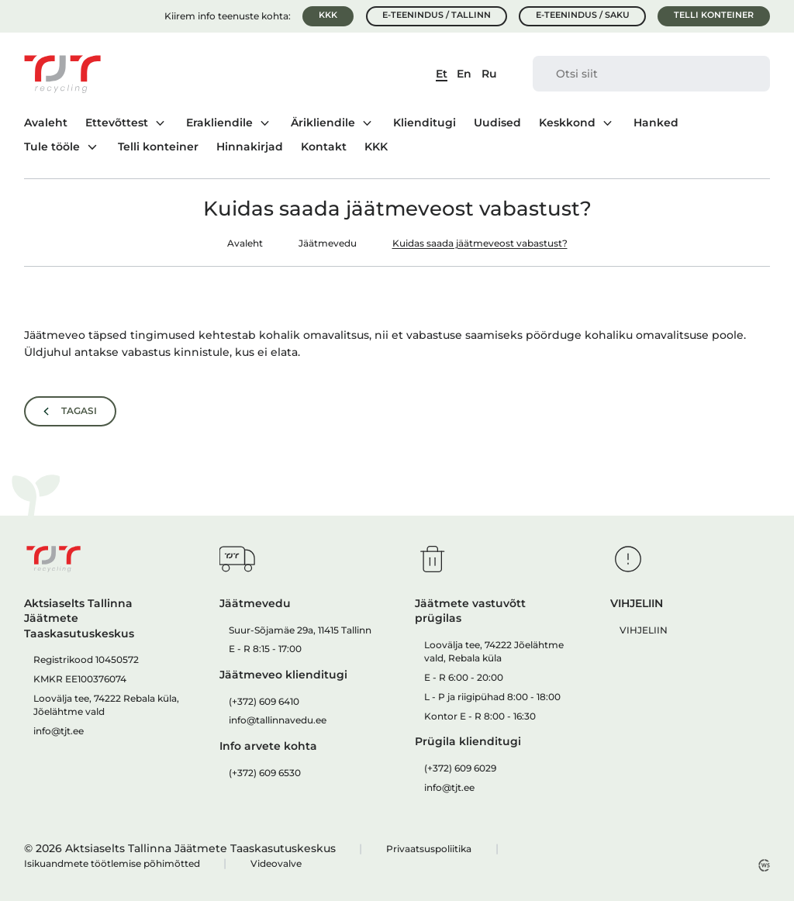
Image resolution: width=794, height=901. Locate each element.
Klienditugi (424, 123)
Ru (489, 73)
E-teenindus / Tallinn (436, 15)
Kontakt (324, 147)
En (464, 73)
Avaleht (45, 123)
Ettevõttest (116, 122)
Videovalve (276, 863)
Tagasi (79, 411)
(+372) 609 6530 (265, 772)
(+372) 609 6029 (460, 768)
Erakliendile (219, 122)
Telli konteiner (714, 15)
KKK (328, 15)
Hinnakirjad (249, 147)
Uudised (497, 123)
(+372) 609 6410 (264, 701)
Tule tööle (52, 146)
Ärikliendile (323, 122)
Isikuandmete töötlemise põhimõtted (112, 863)
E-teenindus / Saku (583, 15)
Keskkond (567, 122)
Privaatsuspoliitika (428, 848)
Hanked (655, 123)
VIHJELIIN (644, 630)
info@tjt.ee (58, 731)
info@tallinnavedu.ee (277, 720)
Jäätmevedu (328, 243)
